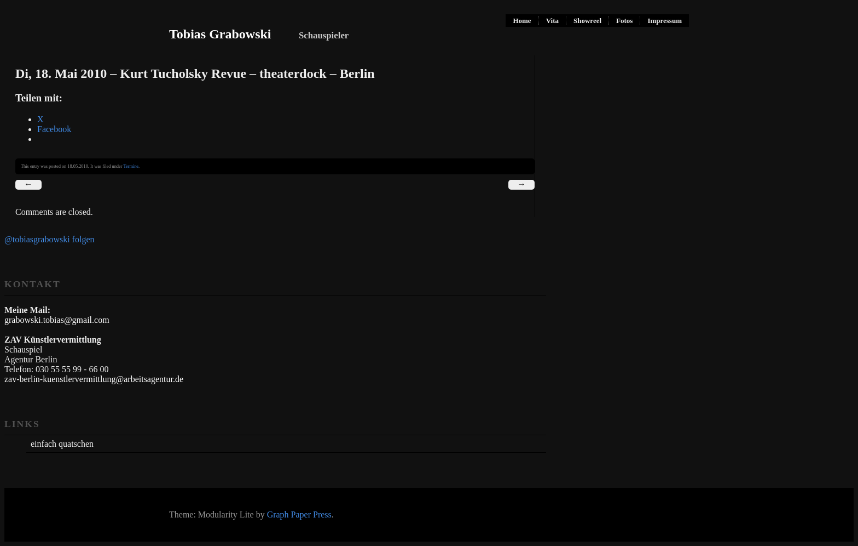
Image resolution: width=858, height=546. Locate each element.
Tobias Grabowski (220, 34)
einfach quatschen (62, 443)
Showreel (587, 20)
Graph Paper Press (299, 514)
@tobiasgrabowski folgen (49, 239)
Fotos (624, 20)
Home (522, 20)
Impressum (664, 20)
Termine (130, 166)
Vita (552, 20)
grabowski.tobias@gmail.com (56, 320)
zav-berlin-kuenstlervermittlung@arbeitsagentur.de (93, 379)
